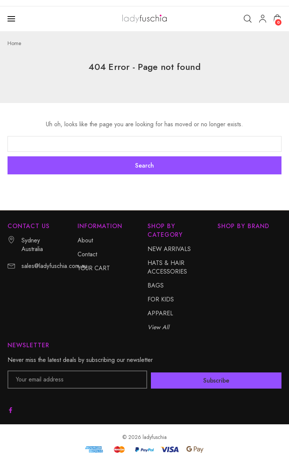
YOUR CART (94, 268)
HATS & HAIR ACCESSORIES (167, 267)
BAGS (156, 285)
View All (158, 327)
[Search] (247, 18)
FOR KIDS (161, 299)
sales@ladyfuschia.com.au (54, 266)
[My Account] (262, 18)
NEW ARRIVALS (169, 249)
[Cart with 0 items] (277, 18)
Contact (87, 254)
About (85, 240)
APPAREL (160, 313)
